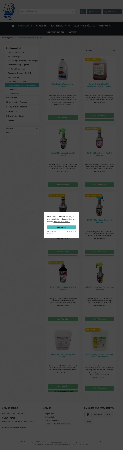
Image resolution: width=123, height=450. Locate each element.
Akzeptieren (61, 227)
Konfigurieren (71, 231)
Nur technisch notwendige (51, 232)
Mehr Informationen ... (62, 222)
